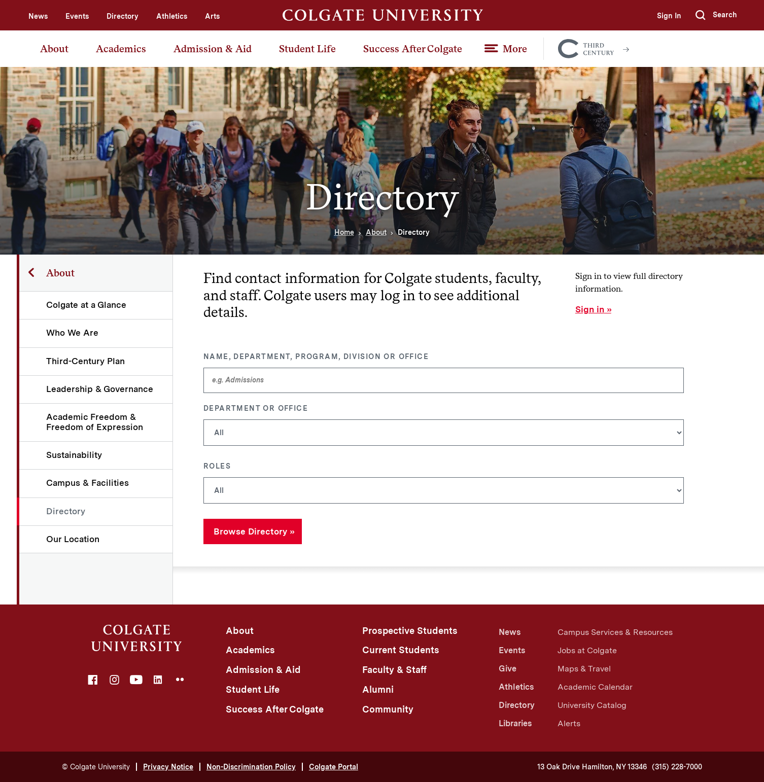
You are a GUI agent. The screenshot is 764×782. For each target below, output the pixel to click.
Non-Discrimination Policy (251, 767)
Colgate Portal (333, 767)
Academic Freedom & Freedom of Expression (94, 422)
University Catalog (592, 705)
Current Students (400, 650)
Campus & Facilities (87, 483)
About (54, 49)
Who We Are (72, 333)
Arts (212, 16)
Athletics (171, 16)
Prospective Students (410, 630)
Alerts (569, 723)
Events (77, 16)
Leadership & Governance (99, 389)
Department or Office (255, 408)
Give (507, 668)
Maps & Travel (584, 668)
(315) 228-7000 (677, 767)
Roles (217, 466)
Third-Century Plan (85, 361)
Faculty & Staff (394, 669)
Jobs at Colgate (587, 650)
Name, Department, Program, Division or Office (316, 356)
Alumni (378, 689)
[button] (716, 15)
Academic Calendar (595, 687)
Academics (121, 49)
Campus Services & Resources (615, 632)
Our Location (72, 539)
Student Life (307, 49)
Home (344, 232)
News (38, 16)
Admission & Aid (212, 49)
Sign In (669, 16)
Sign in (589, 309)
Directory (122, 16)
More (515, 49)
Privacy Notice (168, 767)
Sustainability (74, 455)
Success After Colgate (412, 49)
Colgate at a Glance (86, 305)
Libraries (515, 723)
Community (387, 709)
